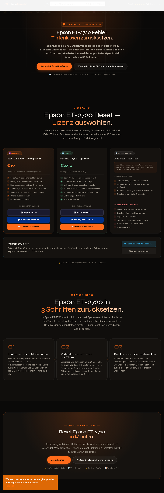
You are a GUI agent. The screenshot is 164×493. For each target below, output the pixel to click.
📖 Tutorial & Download (28, 227)
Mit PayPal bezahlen (28, 220)
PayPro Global (29, 212)
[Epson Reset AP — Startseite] (15, 4)
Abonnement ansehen (139, 251)
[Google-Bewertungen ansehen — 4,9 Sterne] (143, 4)
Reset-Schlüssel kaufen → (54, 66)
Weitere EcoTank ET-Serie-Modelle (94, 460)
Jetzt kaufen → (59, 460)
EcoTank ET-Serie (92, 24)
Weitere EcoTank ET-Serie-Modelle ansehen (101, 66)
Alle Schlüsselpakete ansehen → (139, 244)
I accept (9, 485)
